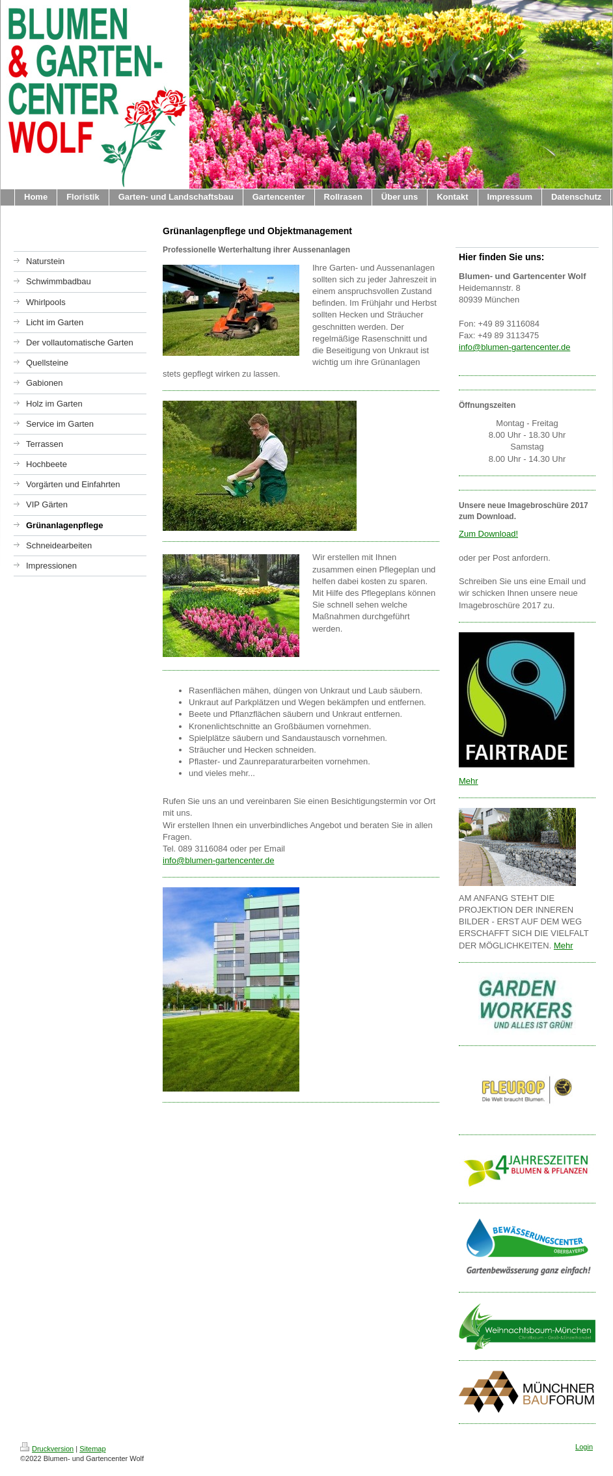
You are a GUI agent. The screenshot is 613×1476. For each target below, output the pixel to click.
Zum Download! (488, 534)
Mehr (468, 781)
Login (584, 1447)
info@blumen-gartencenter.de (218, 860)
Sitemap (92, 1449)
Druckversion (47, 1449)
